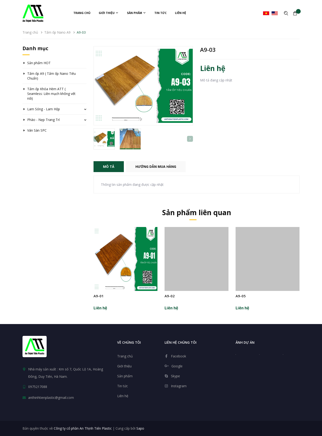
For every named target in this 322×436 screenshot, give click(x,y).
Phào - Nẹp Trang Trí (43, 119)
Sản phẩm (136, 13)
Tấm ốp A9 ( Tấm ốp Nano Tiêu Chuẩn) (51, 75)
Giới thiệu (109, 13)
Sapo (140, 428)
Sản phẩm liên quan (196, 212)
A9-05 (241, 296)
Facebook (178, 356)
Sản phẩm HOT (39, 63)
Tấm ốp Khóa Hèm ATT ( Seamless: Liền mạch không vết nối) (51, 94)
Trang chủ (81, 13)
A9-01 (99, 296)
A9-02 (170, 296)
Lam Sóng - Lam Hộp (43, 109)
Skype (175, 376)
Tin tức (160, 13)
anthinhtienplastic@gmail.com (51, 397)
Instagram (179, 386)
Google (177, 366)
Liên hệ (180, 13)
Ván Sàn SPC (37, 130)
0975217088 (37, 386)
